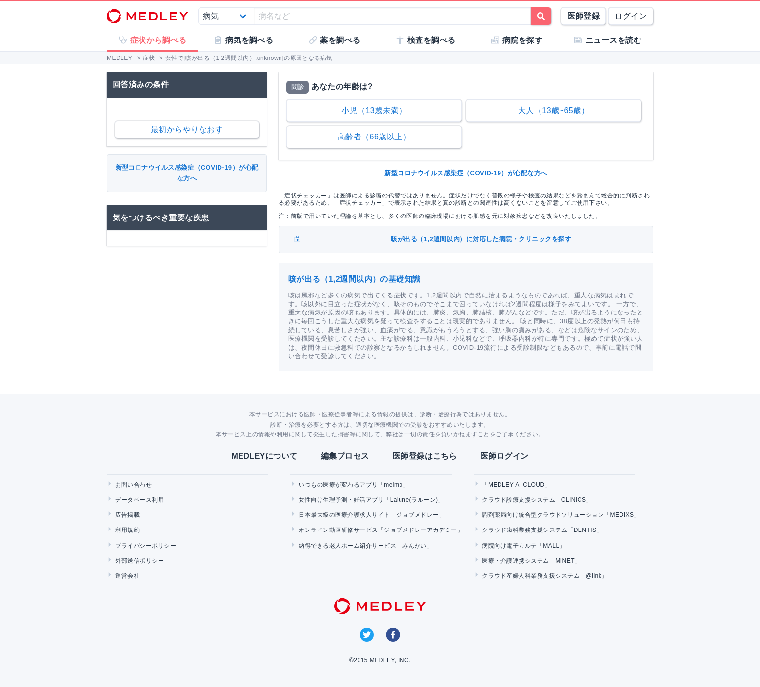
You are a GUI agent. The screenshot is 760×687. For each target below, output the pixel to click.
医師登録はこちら (425, 456)
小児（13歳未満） (374, 110)
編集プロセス (345, 456)
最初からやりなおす (187, 129)
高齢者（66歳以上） (374, 137)
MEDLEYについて (264, 456)
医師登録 (583, 16)
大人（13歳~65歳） (553, 110)
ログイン (631, 16)
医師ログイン (504, 456)
